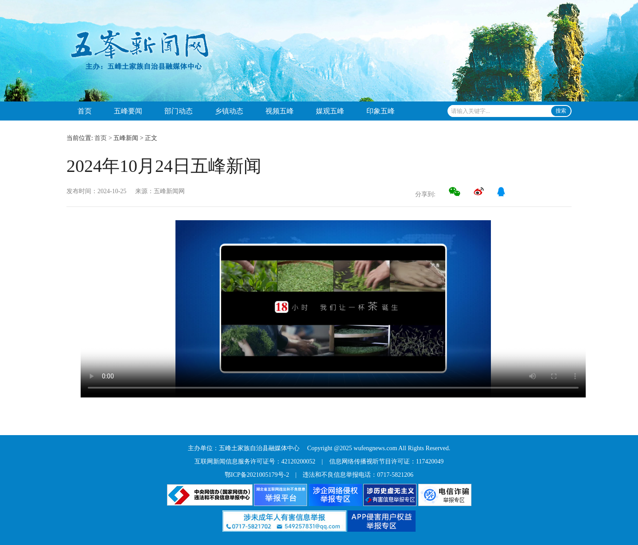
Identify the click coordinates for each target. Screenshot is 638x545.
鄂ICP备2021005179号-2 (257, 474)
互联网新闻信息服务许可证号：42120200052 (255, 461)
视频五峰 (279, 111)
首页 (85, 111)
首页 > (103, 138)
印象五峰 (380, 111)
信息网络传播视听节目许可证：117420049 (386, 461)
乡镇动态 (229, 111)
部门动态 (178, 111)
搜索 (561, 111)
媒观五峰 (330, 111)
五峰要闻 (128, 111)
